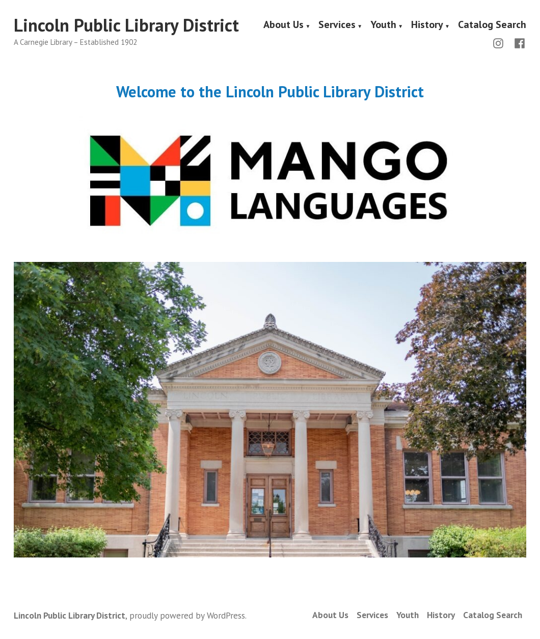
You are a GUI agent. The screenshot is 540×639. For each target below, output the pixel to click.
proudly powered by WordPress (187, 615)
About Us (283, 25)
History (427, 25)
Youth (383, 25)
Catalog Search (492, 25)
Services (337, 25)
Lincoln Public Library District (126, 25)
